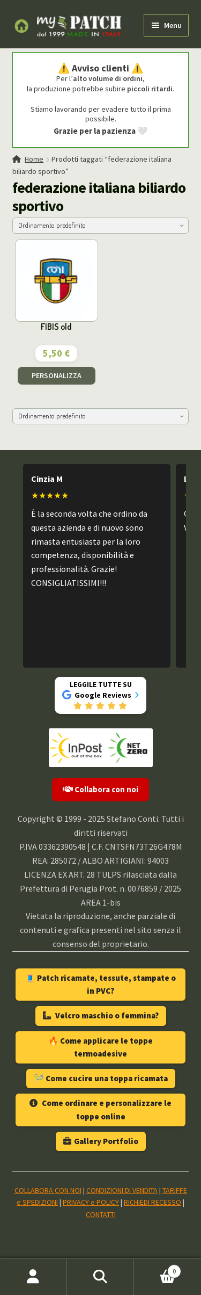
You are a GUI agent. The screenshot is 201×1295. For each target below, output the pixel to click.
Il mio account (33, 1276)
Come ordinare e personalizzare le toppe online (100, 1109)
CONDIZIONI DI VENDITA (122, 1190)
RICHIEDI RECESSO (152, 1202)
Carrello (157, 1269)
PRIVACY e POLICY (91, 1202)
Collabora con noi (100, 789)
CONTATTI (101, 1214)
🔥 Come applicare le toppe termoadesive (100, 1047)
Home (34, 159)
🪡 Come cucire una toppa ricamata (101, 1078)
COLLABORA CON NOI (47, 1190)
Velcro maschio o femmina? (101, 1015)
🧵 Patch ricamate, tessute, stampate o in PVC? (100, 984)
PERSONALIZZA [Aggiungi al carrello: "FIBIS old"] (56, 375)
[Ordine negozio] (100, 226)
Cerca (100, 1276)
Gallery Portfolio (100, 1141)
